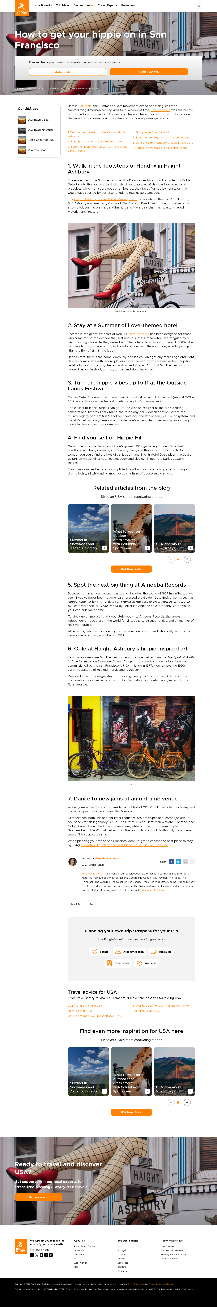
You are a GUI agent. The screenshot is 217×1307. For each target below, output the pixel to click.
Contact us (79, 1255)
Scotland (122, 1267)
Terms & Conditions (136, 1284)
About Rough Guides (84, 1246)
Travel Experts (108, 5)
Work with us (80, 1263)
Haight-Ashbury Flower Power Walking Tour (105, 199)
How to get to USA (80, 1011)
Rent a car (161, 952)
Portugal (122, 1251)
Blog (76, 1267)
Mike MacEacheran (107, 858)
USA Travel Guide (131, 569)
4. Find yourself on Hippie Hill (151, 132)
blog (42, 88)
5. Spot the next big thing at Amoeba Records (162, 137)
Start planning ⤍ (38, 1197)
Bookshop (128, 5)
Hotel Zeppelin (139, 334)
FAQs (77, 1259)
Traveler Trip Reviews (172, 1251)
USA (90, 904)
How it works (43, 5)
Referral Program (169, 1259)
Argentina (122, 1271)
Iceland (121, 1259)
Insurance (146, 963)
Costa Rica (123, 1263)
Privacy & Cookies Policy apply (162, 1284)
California (85, 106)
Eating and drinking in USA (85, 1006)
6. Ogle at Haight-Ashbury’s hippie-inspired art (163, 143)
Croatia (121, 1255)
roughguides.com (25, 88)
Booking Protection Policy (173, 1255)
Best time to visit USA (146, 1011)
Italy (120, 1246)
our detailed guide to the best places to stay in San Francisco (124, 845)
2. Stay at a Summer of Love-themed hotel (95, 141)
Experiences (118, 963)
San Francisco (160, 110)
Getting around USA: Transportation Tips (94, 1016)
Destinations (82, 5)
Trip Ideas (63, 5)
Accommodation (129, 952)
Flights (100, 952)
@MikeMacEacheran (153, 890)
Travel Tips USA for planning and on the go (161, 1006)
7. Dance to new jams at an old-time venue (160, 148)
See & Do (76, 904)
